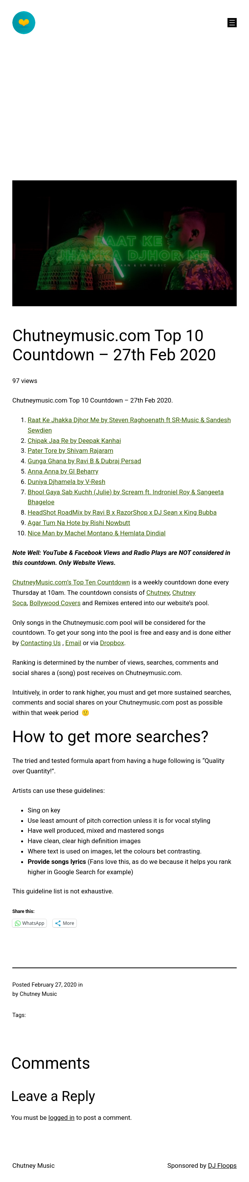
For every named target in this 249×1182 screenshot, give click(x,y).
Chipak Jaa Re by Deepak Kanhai (74, 440)
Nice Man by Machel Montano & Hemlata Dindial (97, 533)
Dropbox (112, 643)
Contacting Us (40, 643)
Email (73, 643)
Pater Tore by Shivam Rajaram (70, 450)
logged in (61, 1117)
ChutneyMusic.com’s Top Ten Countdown (71, 582)
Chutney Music (33, 1165)
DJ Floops (222, 1165)
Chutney (157, 592)
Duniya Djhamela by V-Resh (66, 481)
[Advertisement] (124, 126)
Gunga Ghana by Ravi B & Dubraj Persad (84, 461)
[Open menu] (232, 22)
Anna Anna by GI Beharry (63, 471)
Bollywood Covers (55, 603)
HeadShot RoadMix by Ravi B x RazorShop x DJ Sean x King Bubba (122, 512)
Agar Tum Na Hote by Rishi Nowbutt (79, 523)
